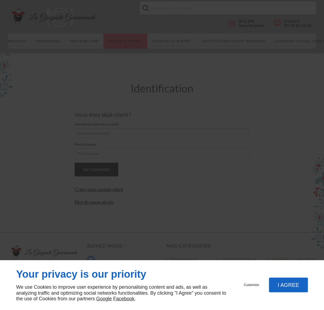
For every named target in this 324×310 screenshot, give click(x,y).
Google (104, 298)
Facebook (123, 298)
